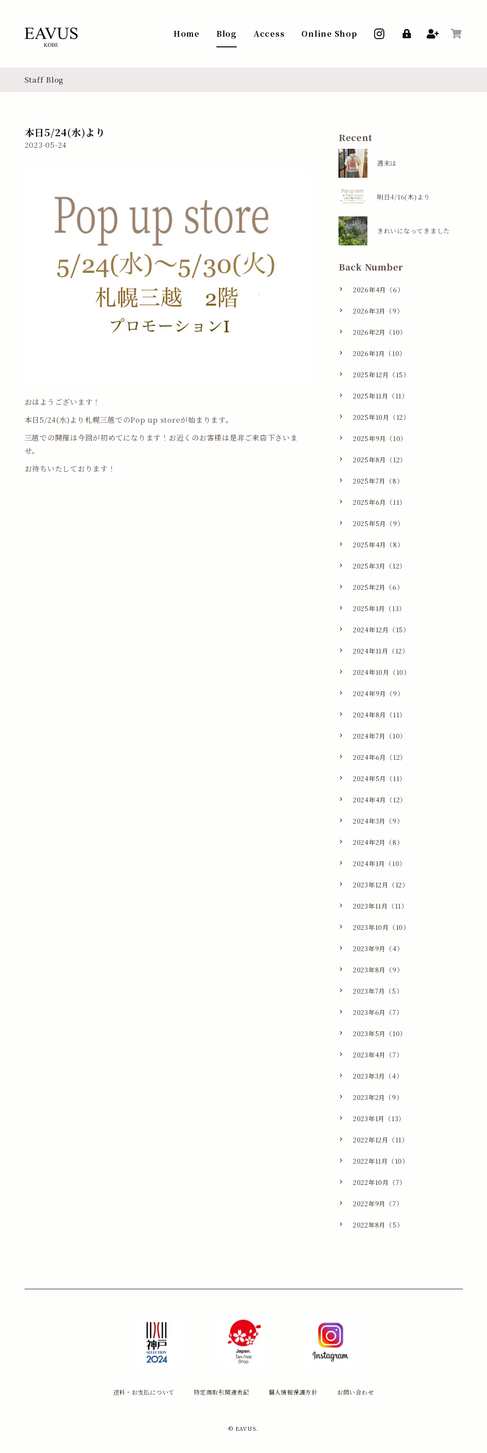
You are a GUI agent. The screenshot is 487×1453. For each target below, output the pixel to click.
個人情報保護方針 (293, 1392)
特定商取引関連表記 (221, 1392)
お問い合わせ (355, 1392)
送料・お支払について (144, 1392)
